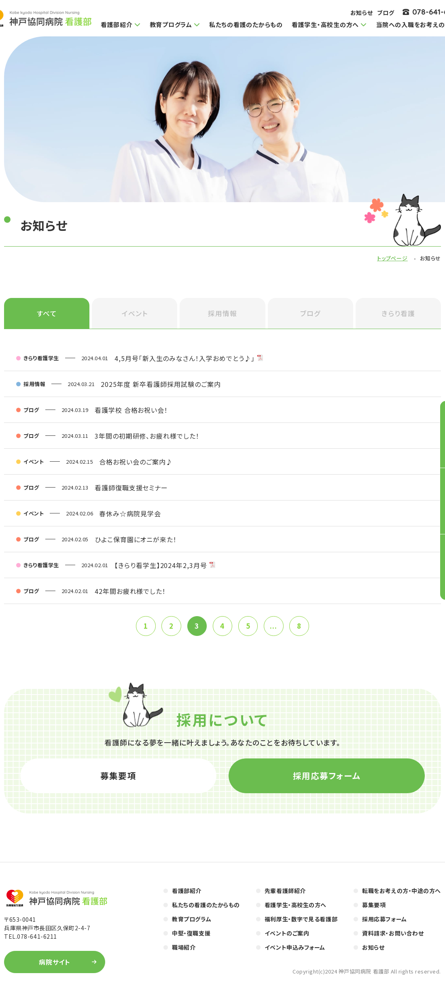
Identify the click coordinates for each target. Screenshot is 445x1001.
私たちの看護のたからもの (246, 24)
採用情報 (222, 314)
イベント (135, 314)
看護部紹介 (186, 894)
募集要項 (118, 778)
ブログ (385, 12)
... (275, 628)
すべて (47, 314)
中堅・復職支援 (191, 937)
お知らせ (361, 12)
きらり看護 (398, 314)
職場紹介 (183, 951)
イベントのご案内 (287, 937)
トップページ (392, 258)
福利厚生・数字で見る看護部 (301, 923)
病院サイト (55, 966)
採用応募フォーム (326, 778)
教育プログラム (191, 923)
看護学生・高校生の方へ (295, 908)
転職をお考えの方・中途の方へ (401, 894)
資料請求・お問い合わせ (393, 937)
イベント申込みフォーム (295, 951)
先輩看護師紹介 (285, 894)
